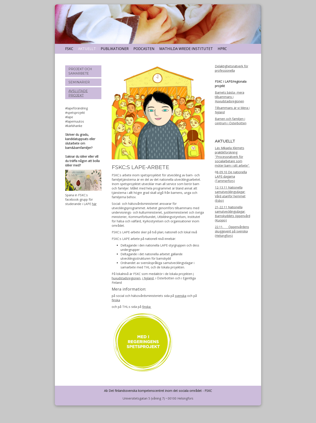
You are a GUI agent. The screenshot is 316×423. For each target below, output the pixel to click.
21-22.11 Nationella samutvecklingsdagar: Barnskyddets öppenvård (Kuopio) (232, 213)
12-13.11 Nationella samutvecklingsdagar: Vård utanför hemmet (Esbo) (230, 194)
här (94, 204)
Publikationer (115, 48)
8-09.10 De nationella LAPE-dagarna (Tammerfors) (231, 176)
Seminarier (79, 82)
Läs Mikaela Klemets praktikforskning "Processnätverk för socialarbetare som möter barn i (229, 157)
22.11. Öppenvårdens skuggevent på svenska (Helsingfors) (232, 231)
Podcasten (143, 48)
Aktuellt (87, 48)
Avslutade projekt (78, 93)
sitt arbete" (241, 165)
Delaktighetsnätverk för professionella (231, 68)
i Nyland (148, 278)
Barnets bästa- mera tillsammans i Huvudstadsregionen (229, 96)
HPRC (222, 48)
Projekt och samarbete (80, 71)
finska (116, 300)
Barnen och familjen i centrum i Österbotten (230, 121)
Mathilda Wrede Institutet (186, 48)
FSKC (69, 48)
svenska (180, 296)
